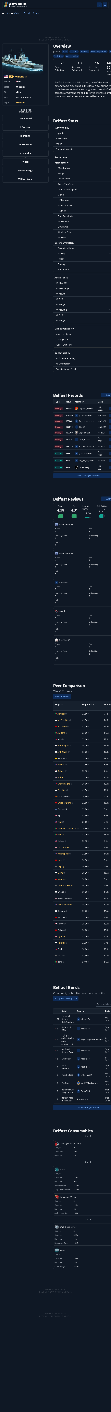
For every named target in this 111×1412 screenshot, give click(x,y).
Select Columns (62, 696)
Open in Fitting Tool (66, 998)
